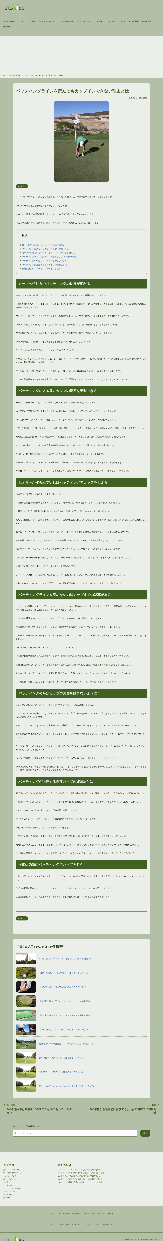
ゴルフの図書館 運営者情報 (69, 1224)
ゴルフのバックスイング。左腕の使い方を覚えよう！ (52, 1072)
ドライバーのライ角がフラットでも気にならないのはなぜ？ (80, 1170)
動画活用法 (7, 27)
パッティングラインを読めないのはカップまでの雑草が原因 (49, 257)
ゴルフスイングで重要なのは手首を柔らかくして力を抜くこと (81, 1173)
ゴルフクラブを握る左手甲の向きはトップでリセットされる (80, 1182)
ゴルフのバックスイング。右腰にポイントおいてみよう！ (54, 1058)
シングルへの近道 (66, 21)
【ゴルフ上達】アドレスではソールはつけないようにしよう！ (56, 973)
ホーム (5, 75)
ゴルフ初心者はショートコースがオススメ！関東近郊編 (53, 1015)
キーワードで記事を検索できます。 (29, 1126)
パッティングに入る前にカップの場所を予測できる (45, 249)
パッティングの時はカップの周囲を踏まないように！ (46, 261)
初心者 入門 (146, 21)
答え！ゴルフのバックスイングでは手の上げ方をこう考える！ (56, 1086)
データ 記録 (97, 21)
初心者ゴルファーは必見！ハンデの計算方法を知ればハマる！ (56, 1043)
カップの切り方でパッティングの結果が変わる (43, 245)
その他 (5, 1182)
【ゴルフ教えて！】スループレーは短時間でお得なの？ (53, 1029)
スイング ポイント (83, 21)
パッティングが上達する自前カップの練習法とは (44, 265)
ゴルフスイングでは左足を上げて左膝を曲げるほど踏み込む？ (81, 1176)
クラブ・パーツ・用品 (26, 21)
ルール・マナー (111, 21)
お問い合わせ (108, 1224)
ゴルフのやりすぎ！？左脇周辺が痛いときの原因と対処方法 (80, 1179)
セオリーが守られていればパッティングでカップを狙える (48, 253)
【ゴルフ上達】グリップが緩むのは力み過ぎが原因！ (52, 987)
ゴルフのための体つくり (47, 21)
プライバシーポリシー (91, 1224)
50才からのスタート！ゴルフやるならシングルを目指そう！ (55, 958)
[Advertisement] (81, 53)
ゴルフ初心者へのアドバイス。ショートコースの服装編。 (54, 1001)
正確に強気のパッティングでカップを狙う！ (42, 269)
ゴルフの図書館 (9, 21)
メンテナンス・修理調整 (129, 21)
